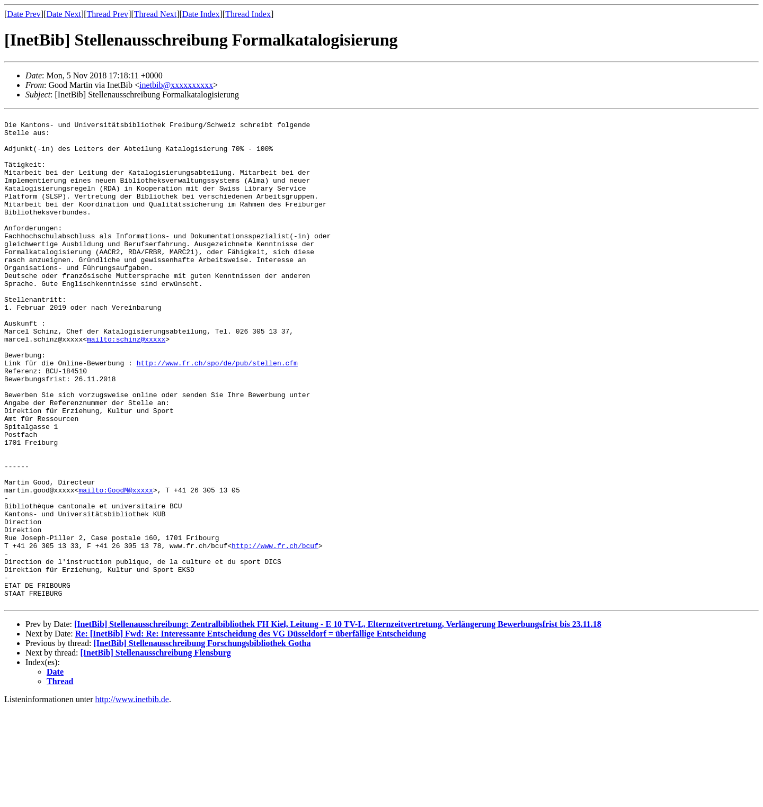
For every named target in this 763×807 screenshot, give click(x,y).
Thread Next (155, 14)
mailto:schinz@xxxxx (126, 385)
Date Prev (24, 14)
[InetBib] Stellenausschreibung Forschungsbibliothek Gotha (201, 741)
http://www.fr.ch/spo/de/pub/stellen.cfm (217, 413)
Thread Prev (107, 14)
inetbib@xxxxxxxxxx (176, 84)
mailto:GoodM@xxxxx (115, 566)
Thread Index (248, 14)
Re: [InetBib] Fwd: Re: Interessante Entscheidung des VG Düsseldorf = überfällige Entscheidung (250, 732)
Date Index (201, 14)
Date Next (64, 14)
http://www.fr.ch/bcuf (275, 633)
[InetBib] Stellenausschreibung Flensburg (156, 751)
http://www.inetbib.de (132, 797)
